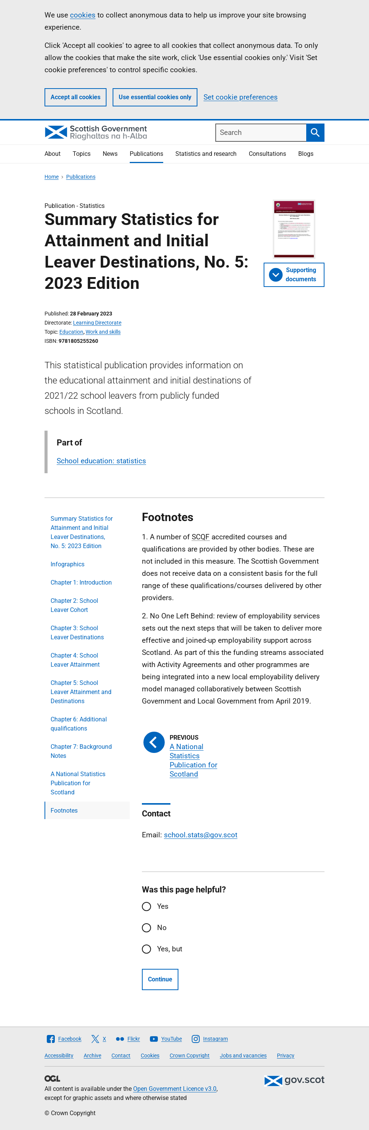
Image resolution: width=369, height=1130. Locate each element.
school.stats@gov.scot (200, 834)
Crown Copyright (190, 1055)
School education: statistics (101, 460)
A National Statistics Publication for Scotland (78, 783)
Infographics (67, 564)
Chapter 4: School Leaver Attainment (75, 660)
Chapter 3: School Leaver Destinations (77, 632)
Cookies (150, 1055)
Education (71, 332)
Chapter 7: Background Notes (81, 751)
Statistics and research (206, 153)
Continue (160, 979)
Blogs (305, 153)
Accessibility (59, 1055)
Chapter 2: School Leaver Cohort (74, 605)
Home (52, 177)
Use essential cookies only (155, 97)
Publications (146, 153)
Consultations (267, 153)
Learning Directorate (97, 323)
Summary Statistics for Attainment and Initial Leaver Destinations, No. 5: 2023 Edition (82, 532)
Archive (92, 1055)
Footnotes (64, 810)
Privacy (285, 1055)
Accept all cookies (75, 97)
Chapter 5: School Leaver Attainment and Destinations (81, 692)
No (162, 927)
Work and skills (103, 332)
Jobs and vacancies (243, 1055)
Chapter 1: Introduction (81, 582)
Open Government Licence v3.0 (174, 1088)
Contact (120, 1055)
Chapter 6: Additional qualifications (79, 724)
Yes (163, 906)
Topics (82, 153)
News (110, 153)
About (52, 153)
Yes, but (169, 949)
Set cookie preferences (241, 97)
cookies (82, 15)
